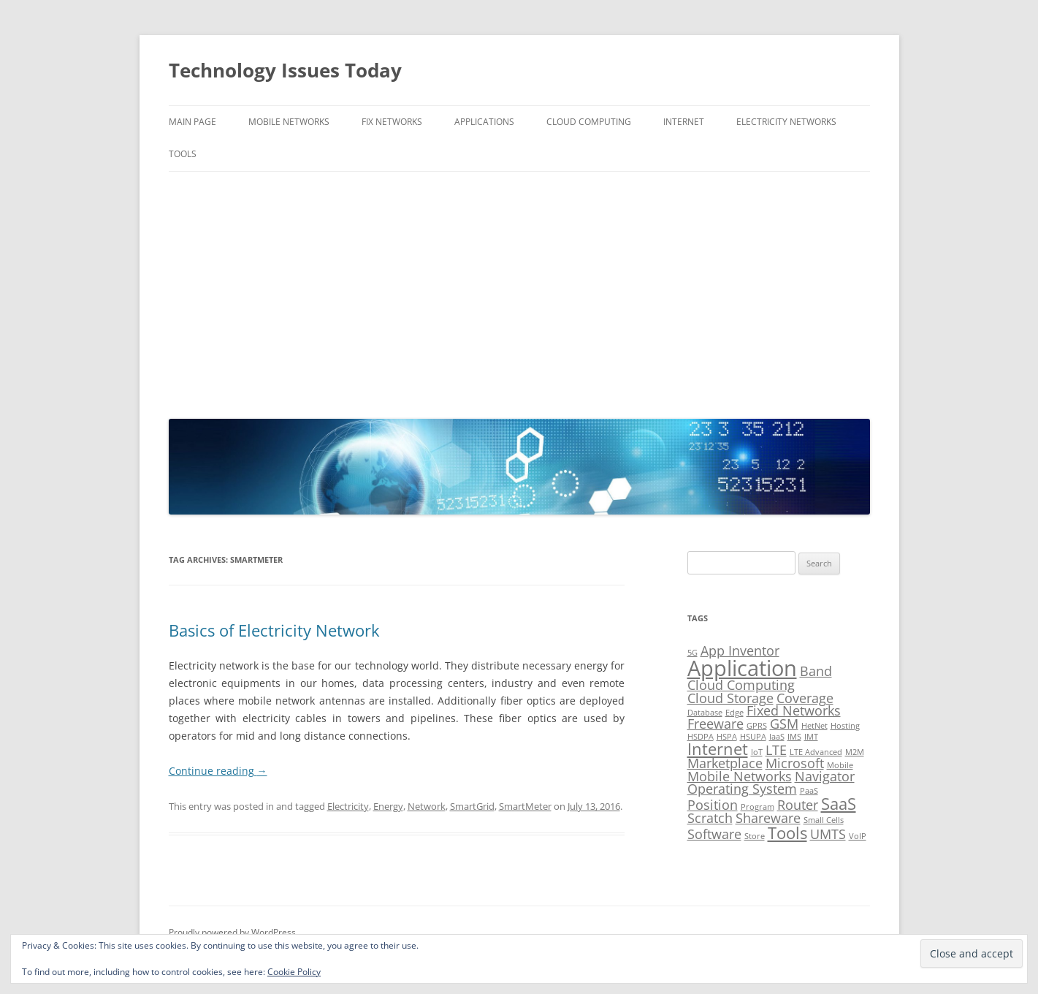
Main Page (192, 121)
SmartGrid (472, 806)
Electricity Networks (786, 121)
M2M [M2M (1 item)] (854, 752)
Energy (388, 806)
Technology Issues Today (285, 70)
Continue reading (218, 771)
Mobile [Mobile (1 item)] (840, 765)
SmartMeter (525, 806)
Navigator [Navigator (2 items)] (825, 776)
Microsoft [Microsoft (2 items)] (795, 763)
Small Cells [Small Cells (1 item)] (824, 820)
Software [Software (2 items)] (714, 834)
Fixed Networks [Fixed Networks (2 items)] (794, 710)
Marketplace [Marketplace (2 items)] (725, 763)
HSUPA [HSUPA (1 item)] (753, 737)
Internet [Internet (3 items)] (717, 748)
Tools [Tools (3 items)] (787, 833)
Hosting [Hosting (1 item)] (845, 726)
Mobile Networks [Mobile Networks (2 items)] (739, 776)
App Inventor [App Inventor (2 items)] (740, 650)
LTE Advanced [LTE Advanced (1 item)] (816, 752)
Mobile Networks (288, 121)
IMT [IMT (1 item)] (811, 737)
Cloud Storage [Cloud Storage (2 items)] (730, 698)
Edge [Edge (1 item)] (734, 712)
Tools (182, 154)
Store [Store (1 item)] (754, 836)
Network (427, 806)
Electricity (348, 806)
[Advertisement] (519, 291)
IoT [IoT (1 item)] (757, 752)
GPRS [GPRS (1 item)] (757, 726)
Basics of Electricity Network (274, 630)
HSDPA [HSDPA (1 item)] (700, 737)
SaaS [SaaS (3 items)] (838, 803)
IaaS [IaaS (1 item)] (777, 737)
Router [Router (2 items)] (797, 804)
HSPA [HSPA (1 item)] (727, 737)
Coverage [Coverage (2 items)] (804, 698)
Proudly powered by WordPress (232, 932)
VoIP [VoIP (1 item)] (857, 836)
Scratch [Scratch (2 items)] (710, 818)
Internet (683, 121)
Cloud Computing (588, 121)
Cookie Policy (294, 971)
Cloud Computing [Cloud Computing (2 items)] (741, 685)
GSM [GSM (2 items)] (784, 723)
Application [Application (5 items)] (742, 668)
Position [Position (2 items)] (712, 804)
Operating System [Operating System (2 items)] (742, 788)
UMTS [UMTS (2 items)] (828, 834)
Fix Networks (392, 121)
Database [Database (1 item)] (704, 712)
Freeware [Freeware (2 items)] (715, 723)
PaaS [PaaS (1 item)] (809, 791)
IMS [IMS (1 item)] (794, 737)
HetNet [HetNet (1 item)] (814, 726)
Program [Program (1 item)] (757, 807)
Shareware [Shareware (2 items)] (768, 818)
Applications (484, 121)
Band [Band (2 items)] (816, 671)
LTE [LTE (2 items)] (776, 750)
